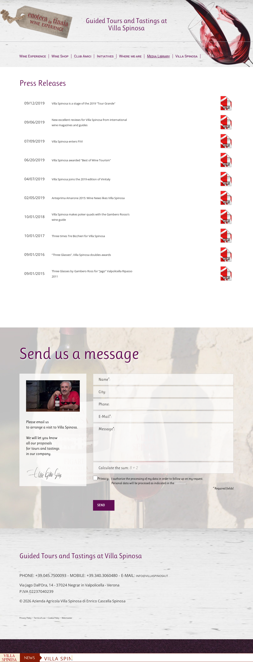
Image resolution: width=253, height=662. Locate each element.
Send (105, 507)
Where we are (130, 56)
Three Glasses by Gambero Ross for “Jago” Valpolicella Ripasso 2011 (88, 273)
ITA (211, 56)
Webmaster (85, 621)
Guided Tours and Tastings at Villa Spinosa (126, 24)
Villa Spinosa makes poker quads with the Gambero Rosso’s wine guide (87, 216)
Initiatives (105, 56)
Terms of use (48, 621)
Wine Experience (32, 56)
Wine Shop (59, 56)
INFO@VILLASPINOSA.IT (158, 579)
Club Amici (82, 56)
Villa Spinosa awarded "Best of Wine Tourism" (90, 159)
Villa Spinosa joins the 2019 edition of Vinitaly (90, 178)
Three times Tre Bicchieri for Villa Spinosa (87, 235)
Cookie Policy (67, 621)
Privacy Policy (28, 621)
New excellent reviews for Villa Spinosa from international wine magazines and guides (90, 122)
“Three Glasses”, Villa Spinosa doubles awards (90, 254)
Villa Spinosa (186, 56)
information (182, 483)
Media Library (158, 56)
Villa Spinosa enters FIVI (72, 141)
